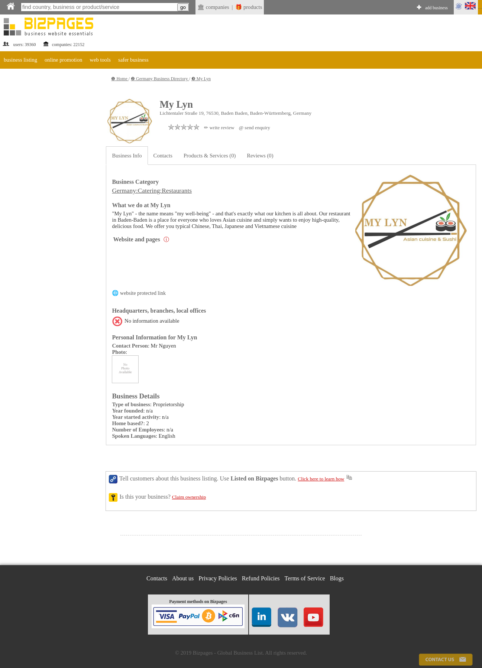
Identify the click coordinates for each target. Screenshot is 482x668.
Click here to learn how (321, 479)
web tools (100, 60)
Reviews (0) (260, 156)
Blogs (337, 578)
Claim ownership (189, 497)
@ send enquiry (254, 127)
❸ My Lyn (201, 78)
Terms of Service (305, 578)
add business (436, 7)
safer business (133, 60)
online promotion (63, 60)
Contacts (162, 156)
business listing (20, 60)
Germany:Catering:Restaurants (152, 190)
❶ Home (119, 78)
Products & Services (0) (210, 156)
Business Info (127, 156)
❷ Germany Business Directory (160, 78)
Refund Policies (261, 578)
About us (183, 578)
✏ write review (219, 127)
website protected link (143, 293)
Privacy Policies (217, 578)
